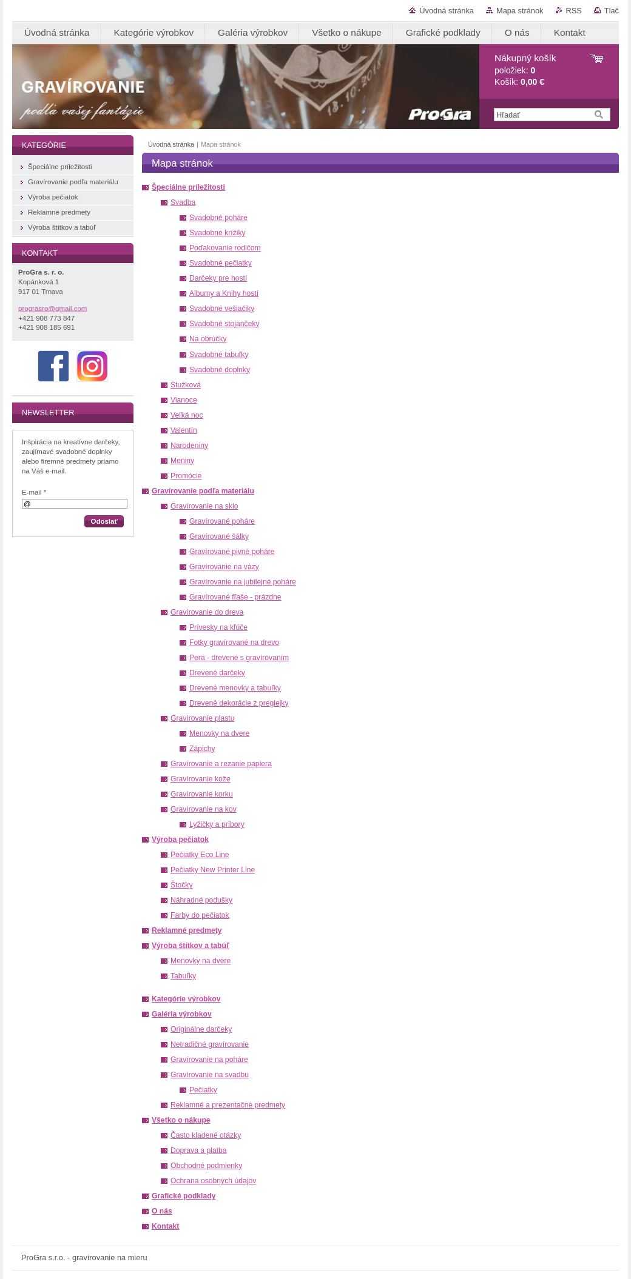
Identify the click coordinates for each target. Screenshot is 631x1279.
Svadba (182, 202)
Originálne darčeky (201, 1029)
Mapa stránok (520, 10)
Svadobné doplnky (219, 370)
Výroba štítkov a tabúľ (190, 945)
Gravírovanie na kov (203, 809)
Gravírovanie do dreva (206, 612)
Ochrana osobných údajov (213, 1181)
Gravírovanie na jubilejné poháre (242, 582)
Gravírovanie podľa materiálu (203, 491)
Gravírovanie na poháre (209, 1059)
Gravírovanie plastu (202, 718)
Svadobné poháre (218, 217)
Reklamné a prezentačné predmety (227, 1105)
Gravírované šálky (219, 536)
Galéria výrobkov (182, 1014)
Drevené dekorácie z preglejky (239, 703)
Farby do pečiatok (199, 915)
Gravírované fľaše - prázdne (235, 597)
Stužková (185, 385)
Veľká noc (186, 415)
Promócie (185, 476)
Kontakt (165, 1226)
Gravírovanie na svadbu (209, 1074)
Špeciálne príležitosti (188, 187)
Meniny (182, 460)
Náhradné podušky (201, 900)
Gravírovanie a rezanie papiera (221, 764)
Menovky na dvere (219, 733)
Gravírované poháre (222, 521)
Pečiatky (203, 1090)
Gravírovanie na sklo (204, 506)
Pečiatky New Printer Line (212, 870)
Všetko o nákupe (181, 1120)
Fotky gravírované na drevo (234, 642)
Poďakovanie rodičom (225, 248)
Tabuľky (183, 976)
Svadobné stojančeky (224, 323)
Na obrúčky (207, 339)
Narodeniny (189, 445)
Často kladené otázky (205, 1135)
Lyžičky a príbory (217, 824)
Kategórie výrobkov (186, 999)
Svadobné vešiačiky (221, 308)
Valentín (183, 430)
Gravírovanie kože (200, 779)
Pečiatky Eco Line (199, 854)
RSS (574, 10)
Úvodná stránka (446, 10)
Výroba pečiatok (180, 839)
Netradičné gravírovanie (209, 1044)
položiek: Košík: (525, 70)
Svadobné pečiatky (220, 263)
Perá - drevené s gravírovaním (239, 657)
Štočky (181, 885)
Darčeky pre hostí (218, 278)
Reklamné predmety (187, 930)
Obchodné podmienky (206, 1165)
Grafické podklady (183, 1196)
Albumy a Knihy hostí (223, 293)
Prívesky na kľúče (218, 627)
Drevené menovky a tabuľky (235, 688)
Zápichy (202, 748)
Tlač (611, 10)
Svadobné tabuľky (219, 354)
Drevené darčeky (217, 673)
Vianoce (183, 400)
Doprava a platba (198, 1150)
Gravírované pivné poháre (232, 551)
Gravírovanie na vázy (224, 567)
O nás (162, 1211)
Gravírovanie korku (201, 794)
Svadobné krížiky (217, 233)
